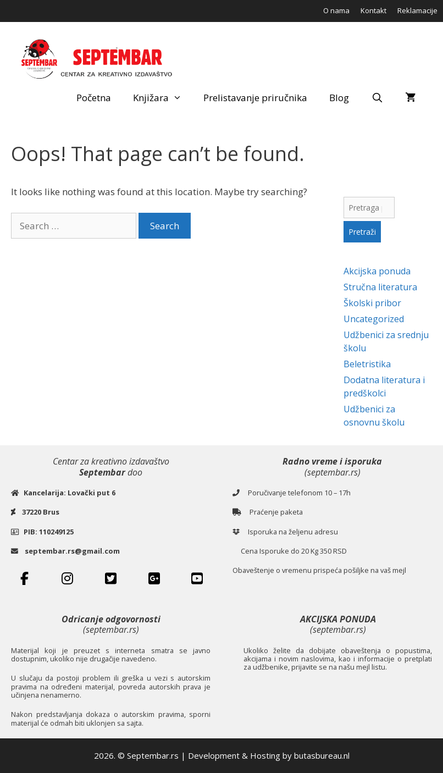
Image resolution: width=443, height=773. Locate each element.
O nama (336, 10)
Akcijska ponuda (377, 271)
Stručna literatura (380, 287)
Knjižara (163, 97)
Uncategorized (374, 319)
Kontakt (373, 10)
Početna (93, 97)
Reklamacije (417, 10)
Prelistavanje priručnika (255, 97)
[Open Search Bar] (377, 97)
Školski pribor (372, 303)
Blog (339, 97)
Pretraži (362, 232)
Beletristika (367, 364)
